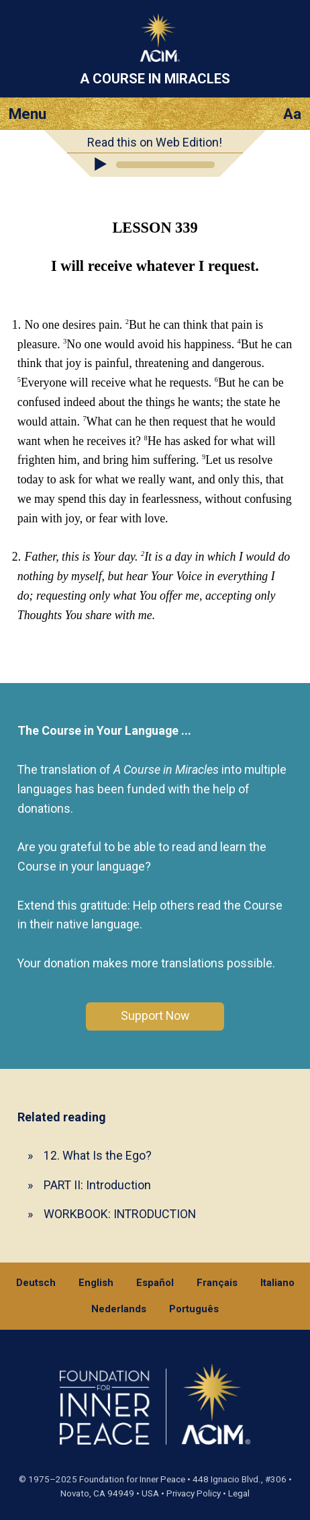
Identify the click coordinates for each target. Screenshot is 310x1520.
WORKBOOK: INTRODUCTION (120, 1214)
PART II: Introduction (97, 1185)
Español (155, 1283)
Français (217, 1283)
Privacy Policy (193, 1493)
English (96, 1283)
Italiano (277, 1283)
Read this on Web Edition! (154, 142)
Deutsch (36, 1283)
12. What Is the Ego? (98, 1155)
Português (194, 1309)
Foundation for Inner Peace (132, 1479)
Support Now (155, 1015)
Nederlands (118, 1309)
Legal (239, 1493)
